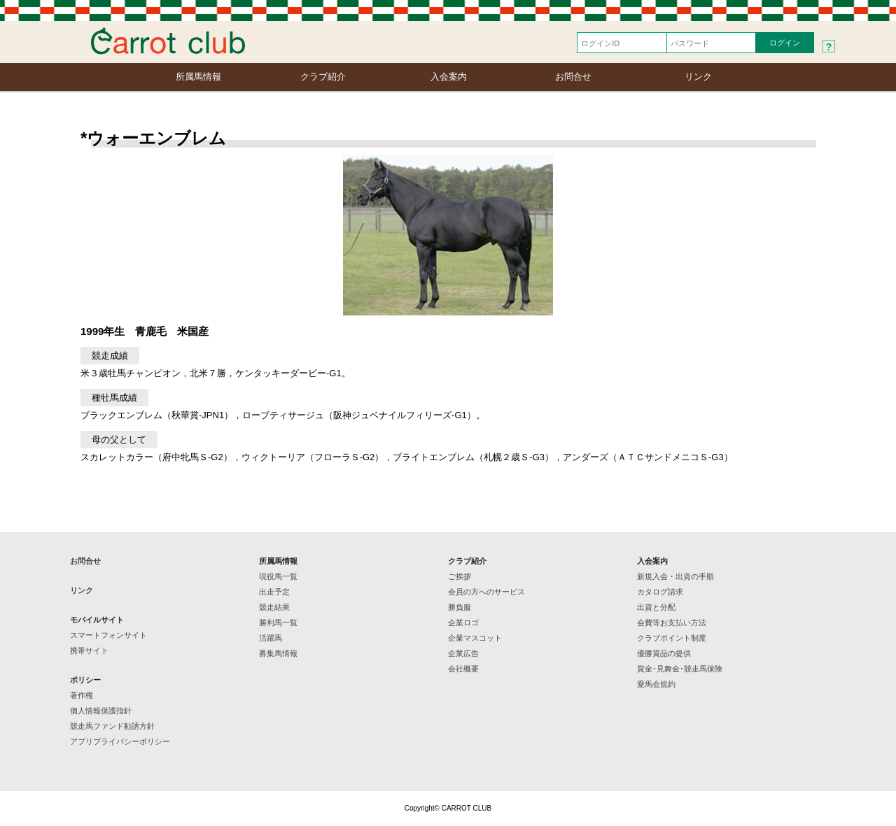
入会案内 (448, 76)
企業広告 (463, 653)
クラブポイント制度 (671, 638)
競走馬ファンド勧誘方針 (112, 726)
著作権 (81, 695)
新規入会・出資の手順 (675, 576)
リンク (698, 76)
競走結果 (274, 607)
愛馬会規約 (656, 684)
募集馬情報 (278, 653)
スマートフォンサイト (108, 635)
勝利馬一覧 (278, 622)
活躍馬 (270, 638)
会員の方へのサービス (486, 592)
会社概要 (463, 668)
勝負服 (459, 607)
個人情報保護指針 (101, 710)
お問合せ (573, 76)
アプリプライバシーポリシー (120, 741)
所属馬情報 (198, 76)
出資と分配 (656, 607)
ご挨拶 (459, 576)
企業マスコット (475, 638)
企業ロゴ (463, 622)
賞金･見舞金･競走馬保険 (679, 668)
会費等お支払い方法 (671, 622)
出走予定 (274, 592)
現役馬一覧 (278, 576)
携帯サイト (89, 650)
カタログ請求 (660, 592)
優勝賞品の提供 (664, 653)
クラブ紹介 (323, 76)
